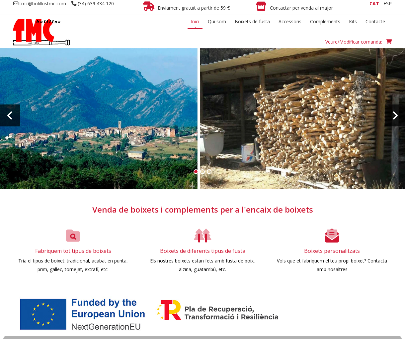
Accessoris (290, 21)
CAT (374, 3)
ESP (387, 3)
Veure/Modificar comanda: (358, 42)
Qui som (217, 21)
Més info (203, 134)
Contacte (375, 21)
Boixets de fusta (252, 21)
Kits (353, 21)
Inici (195, 21)
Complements (325, 21)
